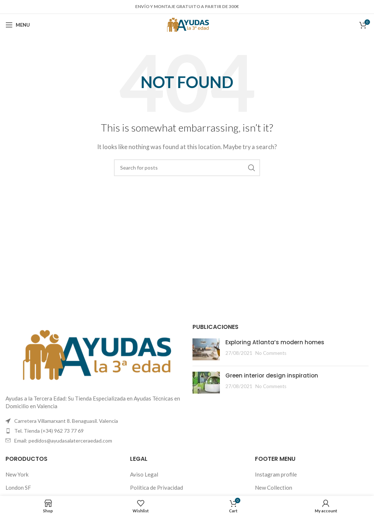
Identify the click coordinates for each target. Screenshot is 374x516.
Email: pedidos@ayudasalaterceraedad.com (63, 440)
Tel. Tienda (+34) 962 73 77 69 (49, 431)
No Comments (270, 353)
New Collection (273, 487)
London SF (18, 487)
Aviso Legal (144, 474)
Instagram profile (276, 474)
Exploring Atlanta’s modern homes (274, 342)
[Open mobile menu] (18, 25)
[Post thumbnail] (206, 349)
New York (16, 474)
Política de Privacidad (156, 487)
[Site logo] (187, 24)
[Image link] (93, 354)
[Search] (187, 167)
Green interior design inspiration (271, 375)
